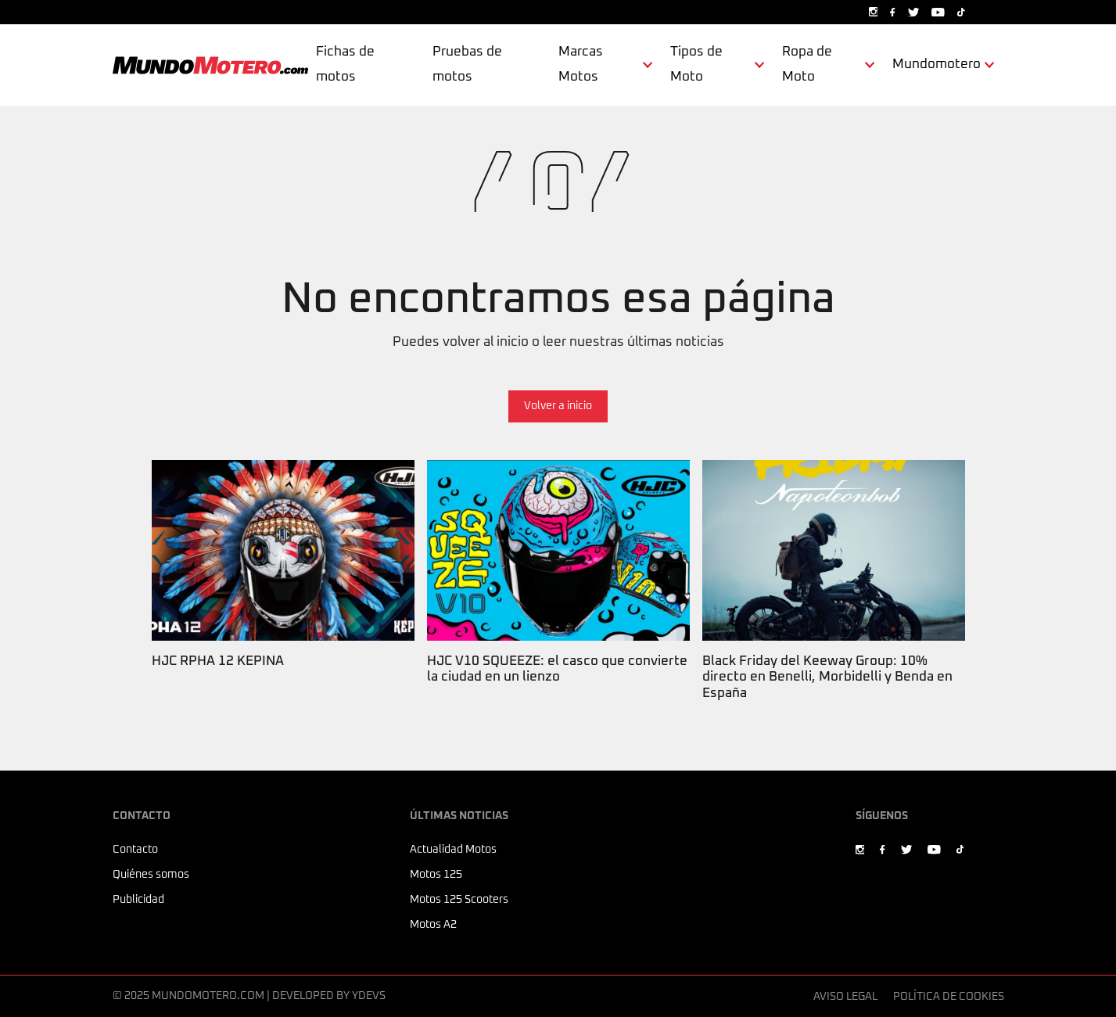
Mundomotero (936, 64)
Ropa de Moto (807, 64)
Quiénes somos (151, 874)
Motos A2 (433, 924)
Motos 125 (436, 874)
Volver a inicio (558, 406)
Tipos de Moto (696, 64)
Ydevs (369, 995)
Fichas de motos (345, 64)
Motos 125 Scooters (459, 899)
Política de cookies (948, 996)
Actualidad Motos (453, 849)
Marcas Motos (580, 64)
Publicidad (138, 899)
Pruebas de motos (467, 64)
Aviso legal (845, 996)
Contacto (135, 849)
